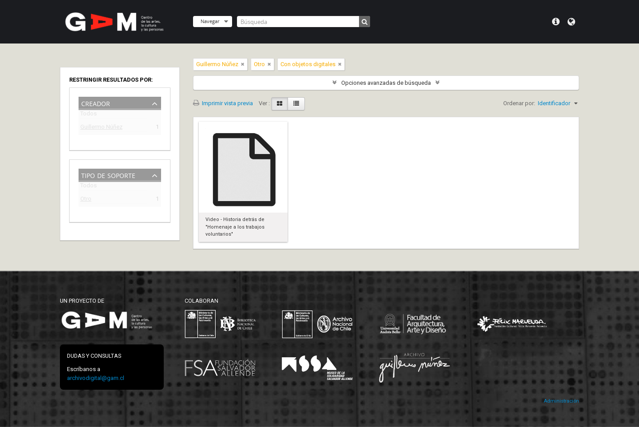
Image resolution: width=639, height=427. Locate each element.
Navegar (210, 21)
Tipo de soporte (108, 175)
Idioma (571, 22)
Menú (556, 22)
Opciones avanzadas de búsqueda (386, 82)
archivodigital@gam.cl (95, 378)
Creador (95, 103)
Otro (85, 200)
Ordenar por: (519, 103)
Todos (88, 115)
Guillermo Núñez (101, 128)
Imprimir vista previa (223, 103)
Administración (561, 401)
